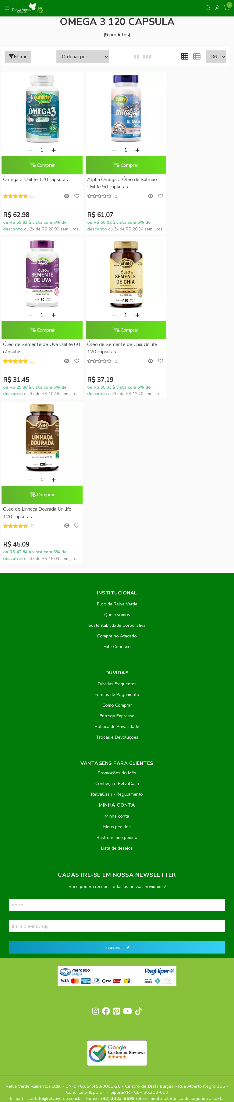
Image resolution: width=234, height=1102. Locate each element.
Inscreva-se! (117, 782)
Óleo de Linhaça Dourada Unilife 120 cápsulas (114, 348)
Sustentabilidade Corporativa (117, 460)
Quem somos (117, 450)
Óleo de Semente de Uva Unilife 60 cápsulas (192, 183)
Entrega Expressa (117, 551)
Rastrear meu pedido (117, 672)
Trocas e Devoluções (117, 572)
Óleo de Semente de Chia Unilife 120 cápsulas (38, 348)
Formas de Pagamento (117, 529)
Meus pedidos (117, 662)
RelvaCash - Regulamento (117, 629)
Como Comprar (117, 540)
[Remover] (27, 150)
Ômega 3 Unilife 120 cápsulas (35, 179)
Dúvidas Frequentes (117, 519)
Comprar (38, 165)
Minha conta (117, 651)
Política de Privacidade (117, 561)
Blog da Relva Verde (117, 439)
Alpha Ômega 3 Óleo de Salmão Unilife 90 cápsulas (115, 183)
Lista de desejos (117, 683)
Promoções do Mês (117, 608)
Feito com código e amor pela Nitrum (117, 1053)
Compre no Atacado (117, 471)
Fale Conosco (117, 482)
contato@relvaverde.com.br (55, 934)
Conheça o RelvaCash (117, 618)
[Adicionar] (50, 150)
